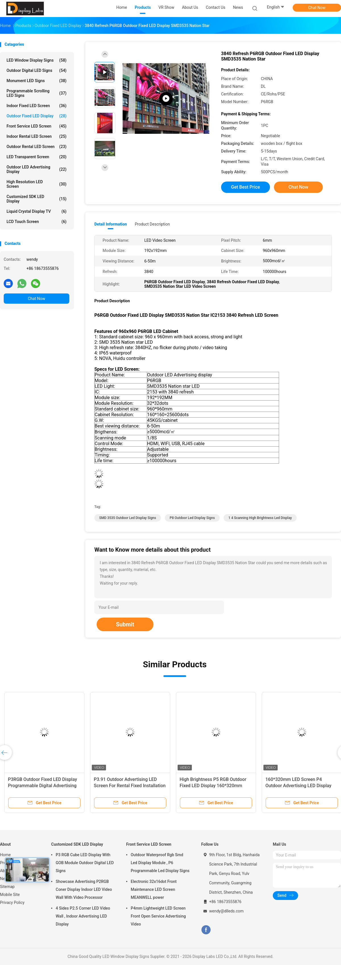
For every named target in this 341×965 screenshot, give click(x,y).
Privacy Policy (12, 902)
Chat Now (317, 7)
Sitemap (7, 886)
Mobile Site (10, 894)
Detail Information (110, 224)
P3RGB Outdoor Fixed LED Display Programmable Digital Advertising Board (42, 786)
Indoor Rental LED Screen (36, 136)
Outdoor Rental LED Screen (36, 146)
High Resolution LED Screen (36, 184)
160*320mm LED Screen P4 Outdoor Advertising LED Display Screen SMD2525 (298, 786)
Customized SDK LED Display (36, 198)
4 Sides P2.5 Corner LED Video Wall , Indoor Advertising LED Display (83, 916)
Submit (125, 624)
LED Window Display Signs (36, 60)
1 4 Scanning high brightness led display (260, 518)
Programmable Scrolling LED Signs (36, 93)
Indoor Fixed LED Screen (36, 106)
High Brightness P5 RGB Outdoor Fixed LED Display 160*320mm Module (213, 786)
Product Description (152, 224)
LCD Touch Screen (36, 221)
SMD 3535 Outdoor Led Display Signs (127, 518)
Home (5, 855)
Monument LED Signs (36, 81)
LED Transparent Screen (36, 157)
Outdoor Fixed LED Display (36, 116)
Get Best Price (245, 187)
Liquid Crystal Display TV (36, 211)
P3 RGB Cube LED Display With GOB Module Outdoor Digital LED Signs (85, 863)
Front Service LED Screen (36, 126)
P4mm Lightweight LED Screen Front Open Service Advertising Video (158, 916)
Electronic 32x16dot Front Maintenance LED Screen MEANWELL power (153, 889)
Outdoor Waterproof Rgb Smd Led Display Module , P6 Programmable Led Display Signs (160, 863)
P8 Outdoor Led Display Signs (192, 518)
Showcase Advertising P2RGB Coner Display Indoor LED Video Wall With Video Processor (84, 889)
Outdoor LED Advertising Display (36, 169)
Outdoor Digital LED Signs (36, 70)
